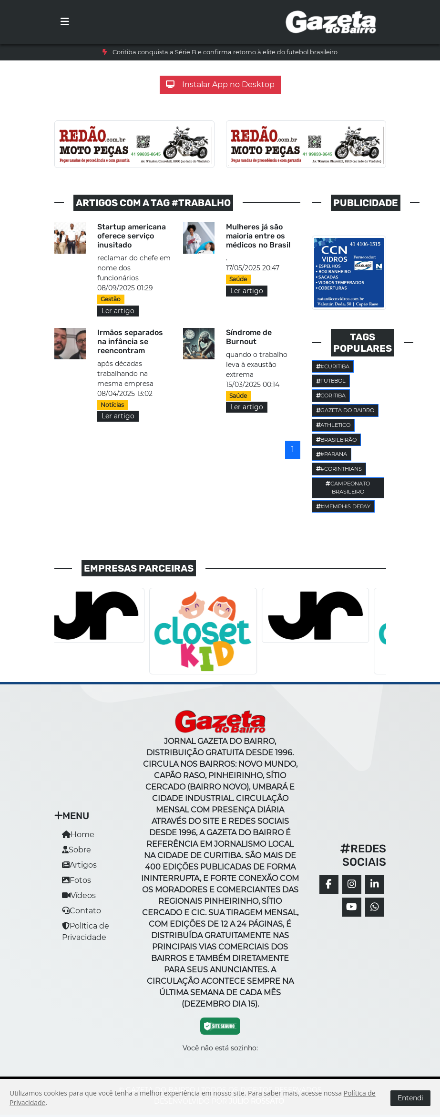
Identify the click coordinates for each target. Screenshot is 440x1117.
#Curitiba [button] (333, 366)
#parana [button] (332, 454)
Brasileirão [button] (336, 439)
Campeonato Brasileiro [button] (348, 487)
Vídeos (79, 895)
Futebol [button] (331, 380)
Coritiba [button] (331, 395)
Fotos (76, 880)
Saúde (238, 279)
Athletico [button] (333, 425)
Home (78, 834)
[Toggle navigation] (64, 22)
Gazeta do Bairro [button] (345, 410)
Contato (81, 910)
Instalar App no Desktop (220, 84)
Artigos (79, 865)
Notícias (112, 404)
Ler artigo (118, 310)
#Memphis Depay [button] (343, 506)
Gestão (111, 299)
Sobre (76, 849)
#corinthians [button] (339, 468)
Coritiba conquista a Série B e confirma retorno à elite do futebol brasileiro (225, 52)
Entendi (410, 1098)
